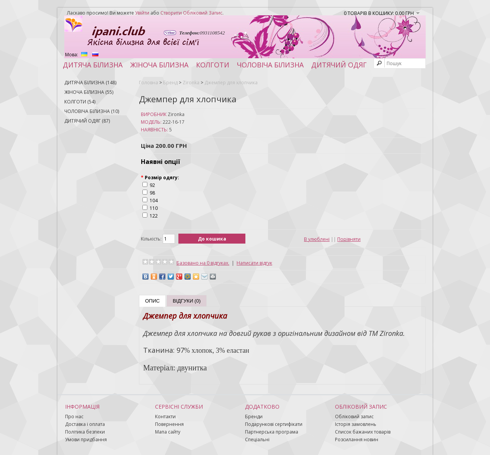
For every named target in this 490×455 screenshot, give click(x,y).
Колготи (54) (79, 101)
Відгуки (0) (187, 301)
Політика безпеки (85, 432)
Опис (152, 301)
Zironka (191, 82)
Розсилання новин (356, 439)
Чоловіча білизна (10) (91, 111)
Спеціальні (257, 439)
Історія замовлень (355, 424)
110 (154, 208)
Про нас (74, 416)
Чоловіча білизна (270, 64)
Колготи (212, 64)
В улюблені (317, 239)
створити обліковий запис (191, 13)
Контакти (165, 416)
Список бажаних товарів (362, 432)
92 (152, 185)
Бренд (170, 82)
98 (152, 193)
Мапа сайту (167, 432)
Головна (148, 82)
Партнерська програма (271, 432)
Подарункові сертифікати (273, 424)
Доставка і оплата (85, 424)
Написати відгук (254, 263)
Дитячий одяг (339, 64)
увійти (142, 13)
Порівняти (349, 239)
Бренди (254, 416)
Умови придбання (86, 439)
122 (154, 216)
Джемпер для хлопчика (231, 82)
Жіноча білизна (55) (88, 92)
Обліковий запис (354, 416)
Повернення (169, 424)
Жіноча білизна (159, 64)
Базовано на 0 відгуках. (202, 263)
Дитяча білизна (92, 64)
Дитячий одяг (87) (87, 121)
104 (154, 200)
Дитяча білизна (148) (90, 82)
